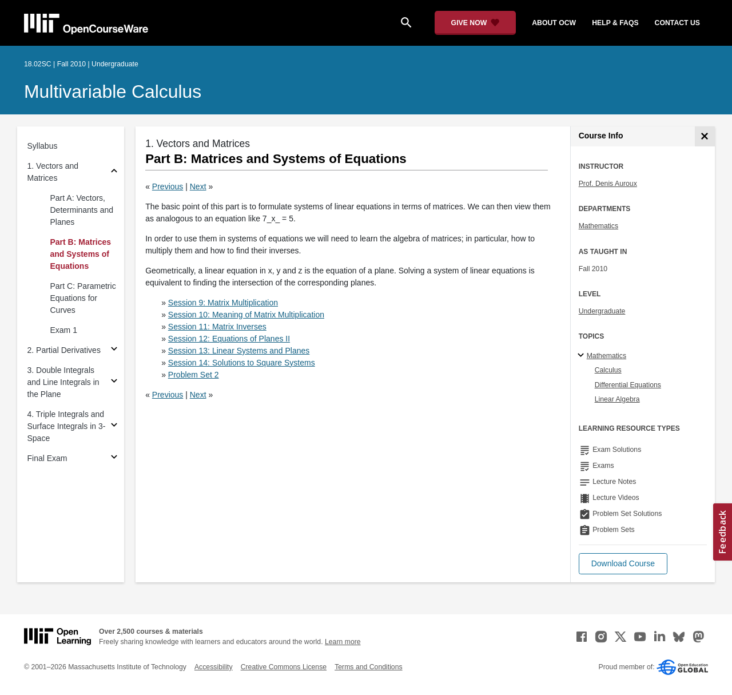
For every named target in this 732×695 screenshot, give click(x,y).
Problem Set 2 (193, 374)
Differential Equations (628, 385)
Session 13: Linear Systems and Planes (238, 350)
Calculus (608, 370)
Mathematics (598, 226)
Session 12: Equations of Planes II (229, 338)
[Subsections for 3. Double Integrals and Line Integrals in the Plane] (114, 382)
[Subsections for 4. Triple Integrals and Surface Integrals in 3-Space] (114, 426)
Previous (167, 186)
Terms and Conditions (368, 667)
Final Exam (47, 458)
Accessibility (213, 667)
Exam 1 (63, 330)
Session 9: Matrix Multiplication (223, 302)
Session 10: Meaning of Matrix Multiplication (246, 314)
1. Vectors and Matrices (53, 171)
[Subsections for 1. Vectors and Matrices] (114, 172)
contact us (677, 23)
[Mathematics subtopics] (582, 355)
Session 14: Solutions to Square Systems (241, 362)
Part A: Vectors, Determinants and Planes (82, 210)
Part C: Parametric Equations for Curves (83, 298)
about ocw (554, 23)
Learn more (343, 642)
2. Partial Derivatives (64, 350)
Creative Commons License (284, 667)
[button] (623, 563)
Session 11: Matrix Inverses (217, 326)
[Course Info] (705, 136)
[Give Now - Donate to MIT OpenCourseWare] (475, 23)
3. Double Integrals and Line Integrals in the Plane (63, 382)
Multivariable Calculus (112, 91)
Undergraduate (602, 311)
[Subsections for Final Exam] (114, 458)
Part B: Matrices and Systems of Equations (81, 254)
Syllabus (42, 145)
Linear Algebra (617, 399)
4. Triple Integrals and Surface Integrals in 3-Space (66, 426)
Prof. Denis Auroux (608, 184)
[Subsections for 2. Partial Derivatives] (114, 350)
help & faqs (615, 23)
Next (198, 186)
